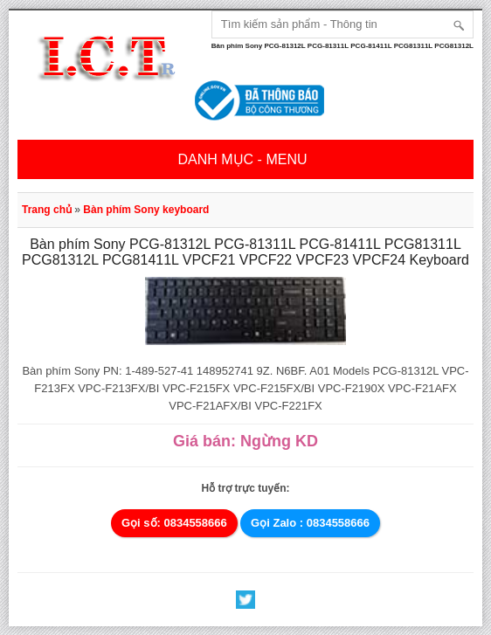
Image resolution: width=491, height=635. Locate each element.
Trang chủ (47, 210)
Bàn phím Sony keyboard (146, 210)
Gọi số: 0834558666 (174, 522)
